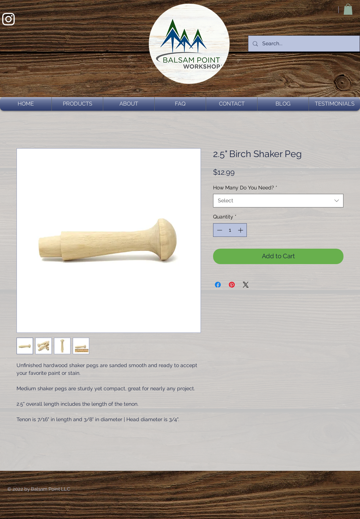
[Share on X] (245, 284)
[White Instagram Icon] (8, 19)
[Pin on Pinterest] (231, 284)
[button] (348, 9)
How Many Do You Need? (245, 188)
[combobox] (278, 200)
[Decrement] (218, 230)
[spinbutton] (230, 230)
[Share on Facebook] (217, 284)
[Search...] (303, 43)
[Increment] (241, 230)
